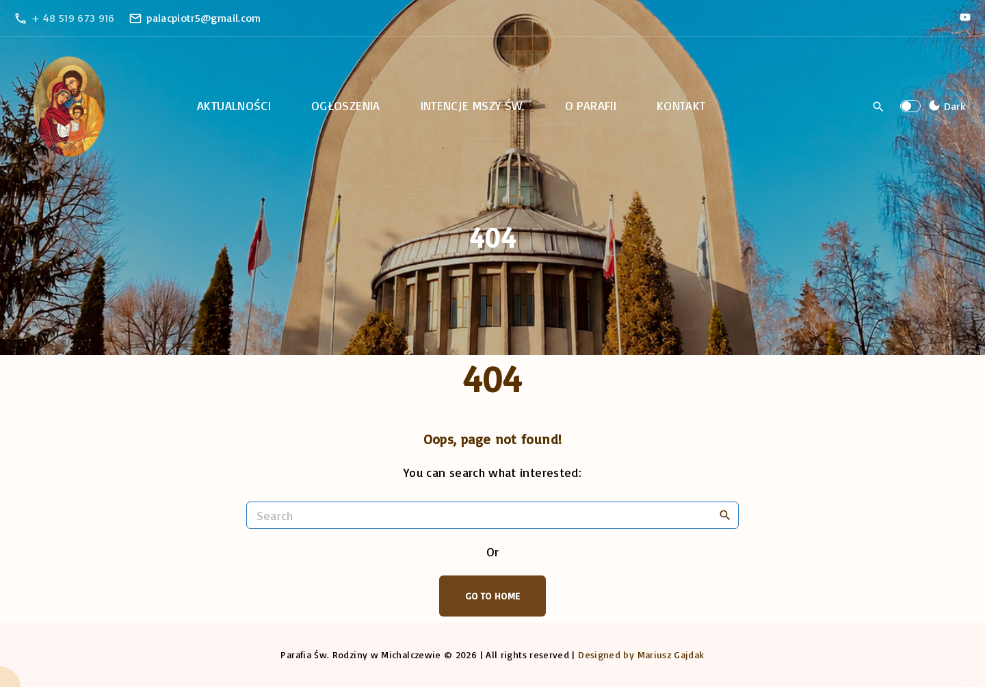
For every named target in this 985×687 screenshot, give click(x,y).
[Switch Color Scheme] (945, 106)
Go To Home (493, 595)
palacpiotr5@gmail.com (203, 18)
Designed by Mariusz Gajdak (641, 654)
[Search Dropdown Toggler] (878, 106)
